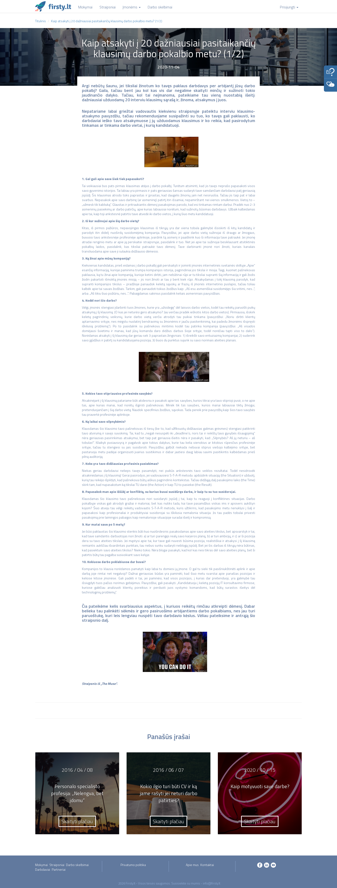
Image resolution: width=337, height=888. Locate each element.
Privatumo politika (133, 864)
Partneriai (59, 869)
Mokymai (41, 864)
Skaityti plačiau (77, 821)
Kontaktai (207, 864)
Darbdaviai (42, 869)
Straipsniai (56, 864)
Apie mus (192, 864)
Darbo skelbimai (77, 864)
